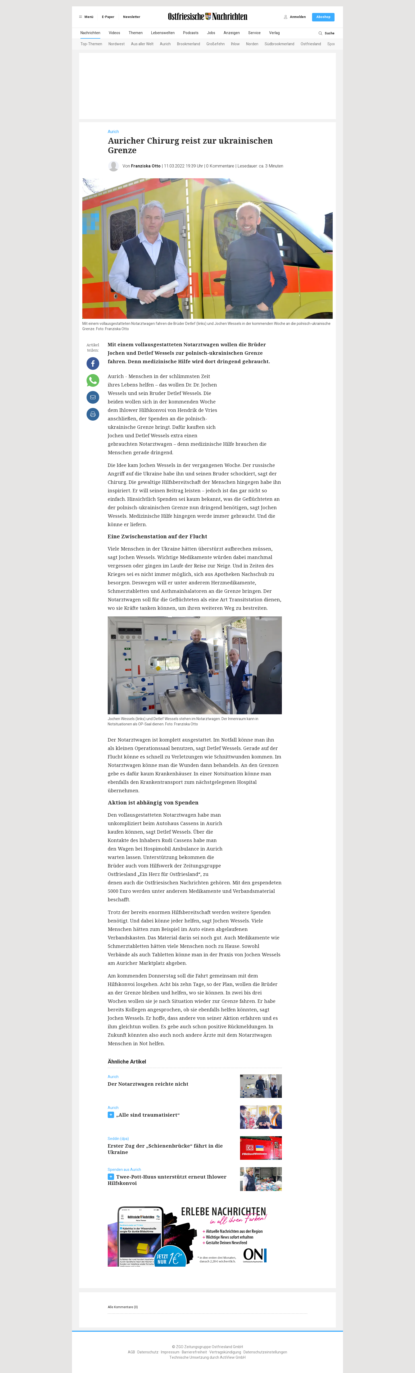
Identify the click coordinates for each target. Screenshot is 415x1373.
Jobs (211, 33)
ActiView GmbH (233, 1357)
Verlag (274, 33)
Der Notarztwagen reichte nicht (148, 1084)
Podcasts (191, 33)
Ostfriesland (311, 44)
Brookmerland (188, 44)
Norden (252, 44)
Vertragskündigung (225, 1352)
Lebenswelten (163, 33)
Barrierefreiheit (194, 1352)
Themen (136, 33)
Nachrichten (90, 33)
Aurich (165, 44)
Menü (85, 17)
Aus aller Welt (142, 44)
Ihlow (235, 44)
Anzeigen (232, 33)
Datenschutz (148, 1352)
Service (254, 33)
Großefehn (215, 44)
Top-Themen (91, 44)
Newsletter (131, 17)
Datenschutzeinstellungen (265, 1352)
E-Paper (108, 17)
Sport (332, 44)
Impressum (170, 1352)
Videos (114, 33)
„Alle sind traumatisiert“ (148, 1115)
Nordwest (117, 44)
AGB (131, 1352)
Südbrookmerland (279, 44)
